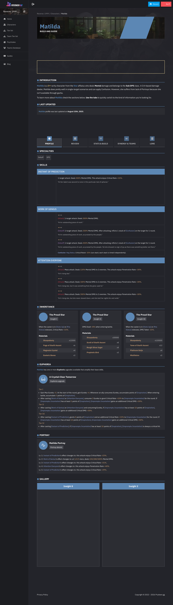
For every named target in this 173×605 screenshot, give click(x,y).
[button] (154, 4)
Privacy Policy (42, 595)
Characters (55, 13)
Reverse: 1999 (43, 13)
